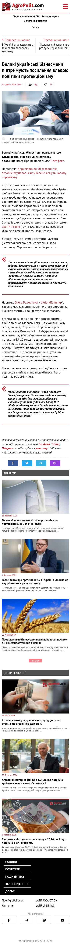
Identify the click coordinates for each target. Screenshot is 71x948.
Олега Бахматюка (26, 302)
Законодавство (17, 884)
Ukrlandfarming (51, 302)
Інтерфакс (57, 161)
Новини (11, 862)
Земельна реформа (35, 20)
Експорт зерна (50, 16)
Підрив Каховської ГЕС (26, 16)
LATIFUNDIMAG (45, 905)
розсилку (42, 448)
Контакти (7, 905)
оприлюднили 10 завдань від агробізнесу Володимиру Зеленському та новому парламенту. (34, 173)
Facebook (44, 444)
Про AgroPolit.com (13, 900)
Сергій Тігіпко (11, 226)
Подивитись (14, 876)
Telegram (7, 448)
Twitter (55, 444)
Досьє (10, 891)
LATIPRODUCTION (46, 900)
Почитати (12, 869)
